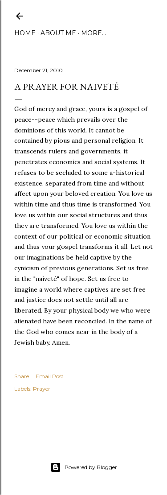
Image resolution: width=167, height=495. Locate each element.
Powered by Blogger (83, 467)
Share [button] (21, 376)
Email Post (50, 376)
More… (93, 33)
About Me (58, 33)
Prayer (41, 388)
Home (25, 33)
